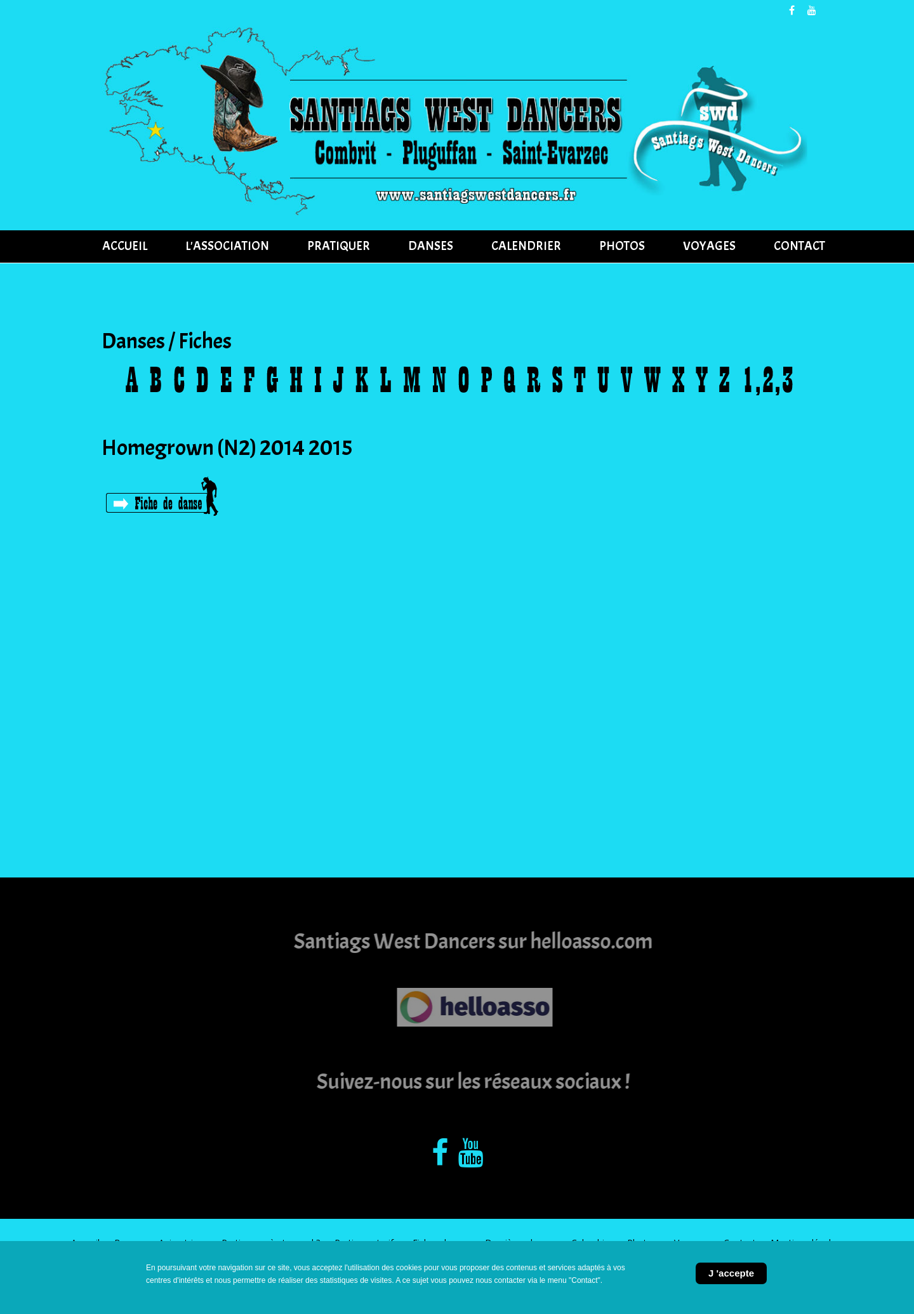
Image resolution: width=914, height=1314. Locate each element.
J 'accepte (731, 1273)
